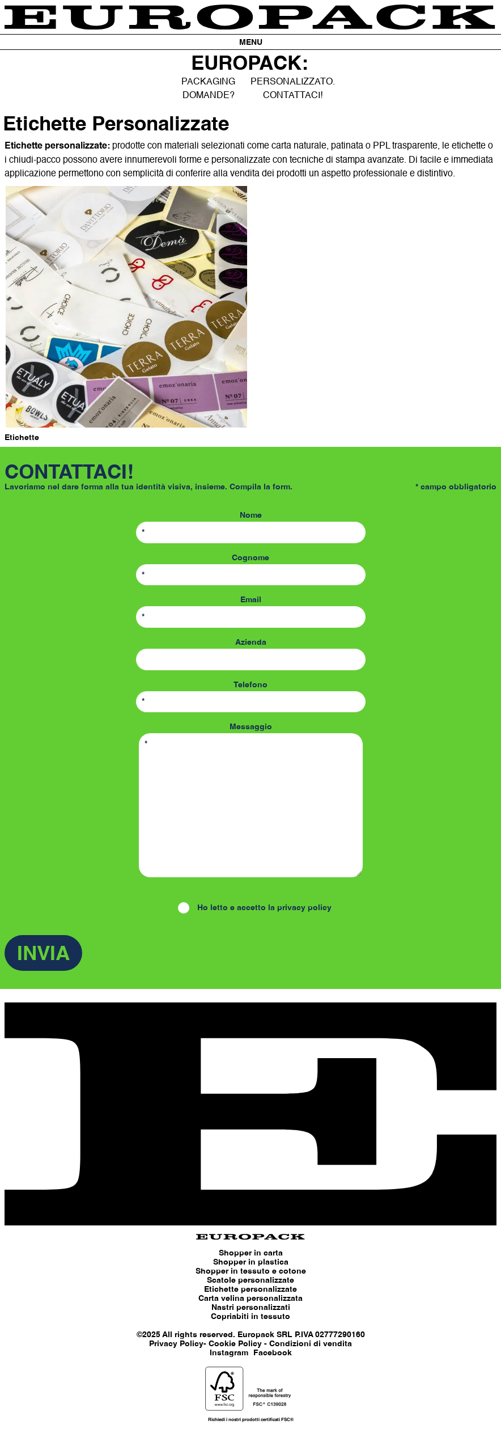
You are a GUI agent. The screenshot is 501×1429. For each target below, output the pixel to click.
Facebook (272, 1353)
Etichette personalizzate (250, 1289)
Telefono (251, 697)
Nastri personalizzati (250, 1308)
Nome (251, 527)
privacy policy (304, 908)
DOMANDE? (208, 95)
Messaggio (251, 802)
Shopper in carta (251, 1253)
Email (251, 612)
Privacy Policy (176, 1344)
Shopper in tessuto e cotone (251, 1271)
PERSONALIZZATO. (292, 81)
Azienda (251, 654)
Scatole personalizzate (250, 1280)
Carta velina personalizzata (250, 1299)
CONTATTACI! (292, 95)
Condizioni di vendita (310, 1344)
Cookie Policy (235, 1344)
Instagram (229, 1353)
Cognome (251, 570)
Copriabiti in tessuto (250, 1317)
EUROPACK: (249, 64)
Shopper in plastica (250, 1262)
